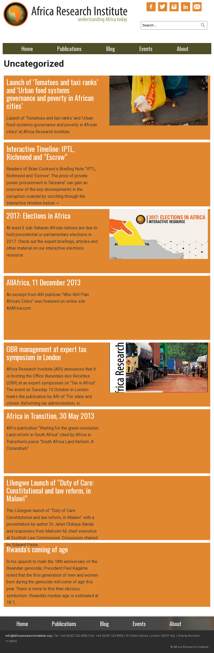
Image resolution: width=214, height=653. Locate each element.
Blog (110, 48)
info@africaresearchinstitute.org (28, 636)
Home (27, 48)
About (183, 48)
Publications (69, 48)
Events (145, 48)
